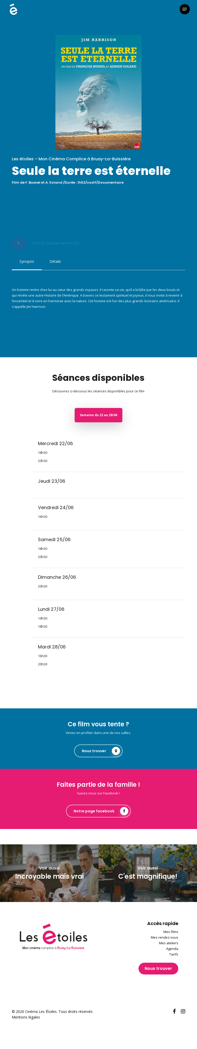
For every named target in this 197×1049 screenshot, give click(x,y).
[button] (185, 9)
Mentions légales (26, 1017)
